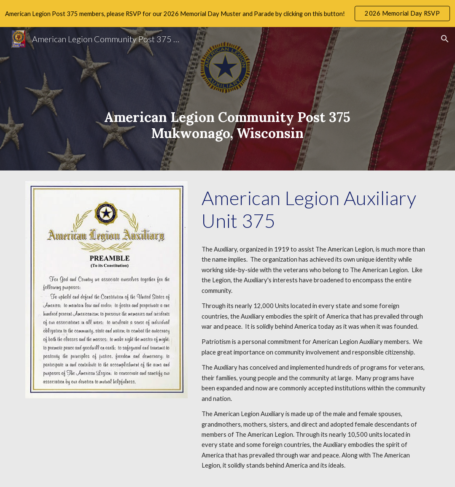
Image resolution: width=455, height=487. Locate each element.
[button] (445, 39)
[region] (227, 13)
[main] (227, 99)
